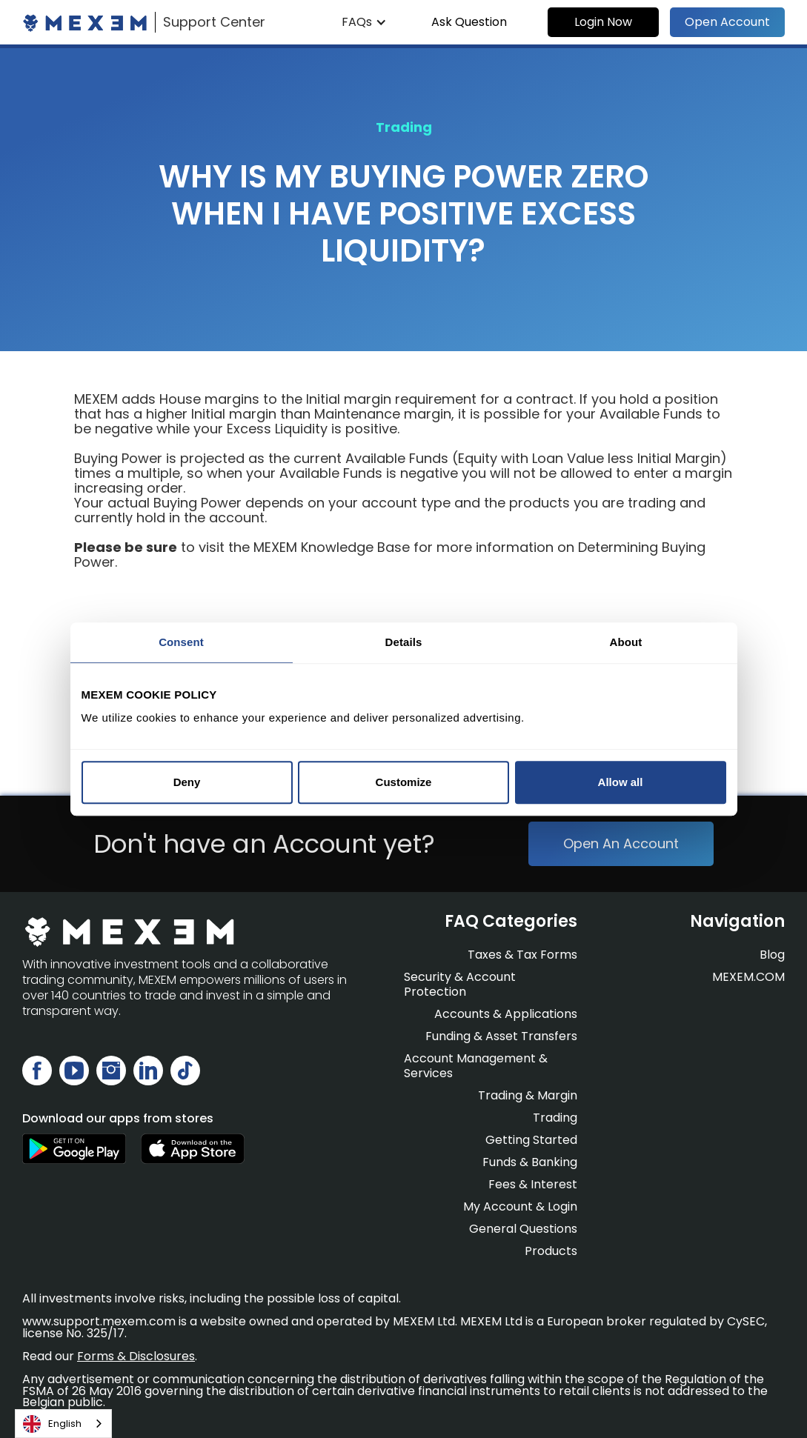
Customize (404, 782)
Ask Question (469, 21)
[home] (143, 22)
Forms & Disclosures (136, 1356)
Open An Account (621, 843)
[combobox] (63, 1423)
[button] (364, 22)
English (52, 1424)
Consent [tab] (181, 642)
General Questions (523, 1228)
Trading (555, 1117)
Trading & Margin (527, 1095)
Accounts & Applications (505, 1013)
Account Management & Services (476, 1066)
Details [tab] (403, 642)
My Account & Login (520, 1206)
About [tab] (626, 642)
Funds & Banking (529, 1162)
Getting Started (531, 1139)
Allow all (620, 782)
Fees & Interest (532, 1184)
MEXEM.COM (748, 977)
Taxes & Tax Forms (522, 954)
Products (551, 1250)
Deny (187, 782)
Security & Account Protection (460, 984)
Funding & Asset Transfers (501, 1036)
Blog (772, 955)
